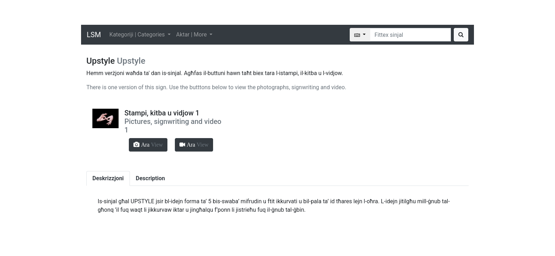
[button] (148, 145)
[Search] (410, 34)
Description (150, 178)
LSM (94, 34)
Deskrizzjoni (108, 178)
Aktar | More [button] (192, 34)
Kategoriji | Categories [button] (137, 34)
